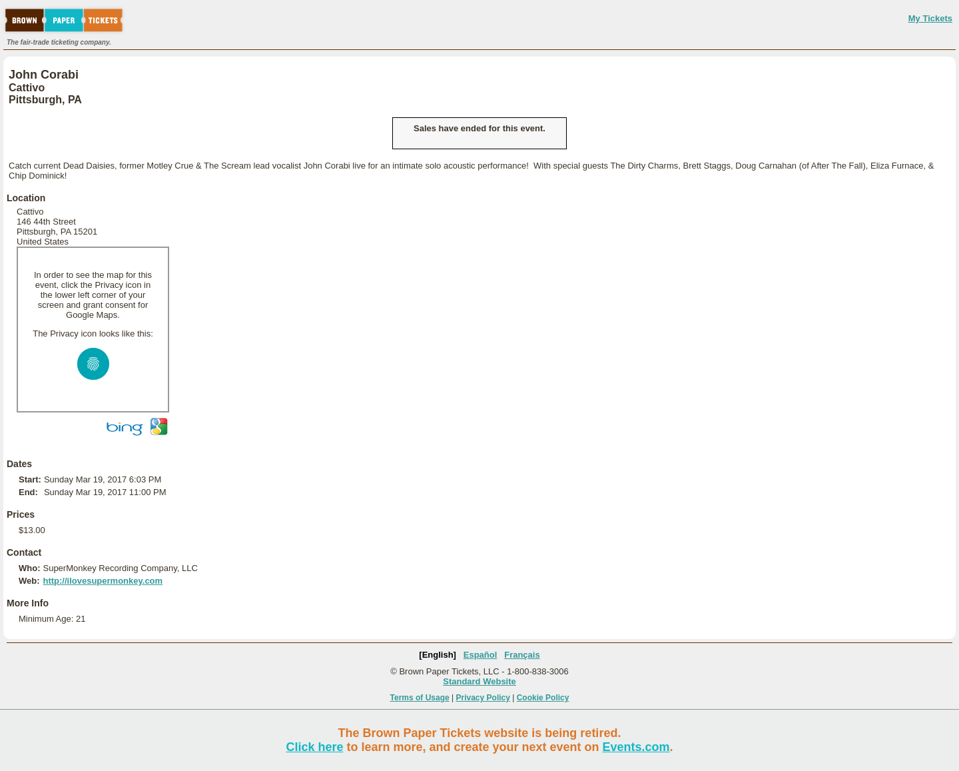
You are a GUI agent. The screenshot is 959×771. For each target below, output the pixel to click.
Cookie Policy (543, 697)
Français (521, 655)
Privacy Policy (483, 697)
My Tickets (930, 18)
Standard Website (479, 681)
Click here (314, 747)
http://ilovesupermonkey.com (102, 581)
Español (480, 655)
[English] (437, 655)
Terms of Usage (420, 697)
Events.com (636, 747)
